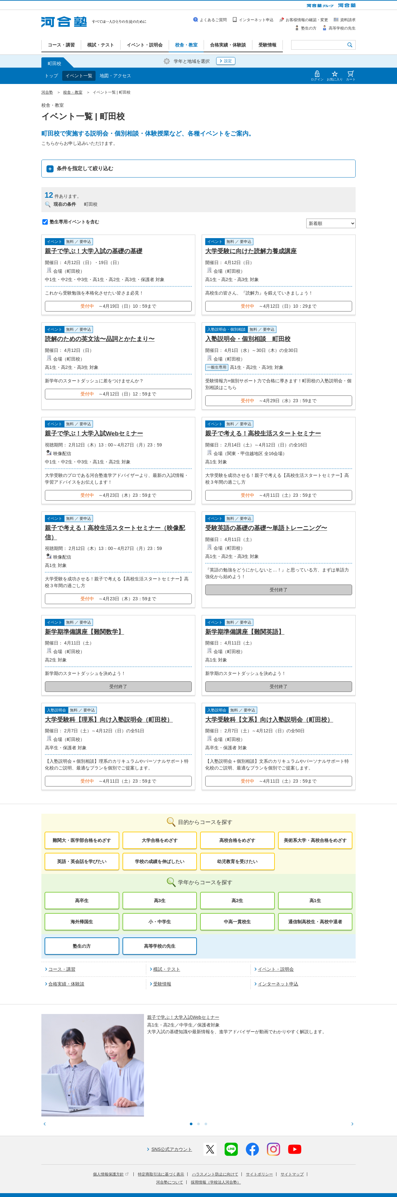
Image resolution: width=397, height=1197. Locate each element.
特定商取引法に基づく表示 (161, 1121)
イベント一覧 (78, 75)
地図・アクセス (115, 75)
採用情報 (159, 1187)
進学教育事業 (205, 1178)
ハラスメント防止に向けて (215, 1121)
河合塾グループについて (167, 1178)
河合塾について (169, 1129)
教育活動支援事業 (238, 1178)
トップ (51, 75)
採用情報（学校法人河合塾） (216, 1129)
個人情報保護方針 (111, 1121)
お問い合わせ (184, 1187)
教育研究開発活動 (274, 1178)
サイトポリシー (259, 1121)
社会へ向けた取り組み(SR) (318, 1178)
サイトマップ (292, 1121)
